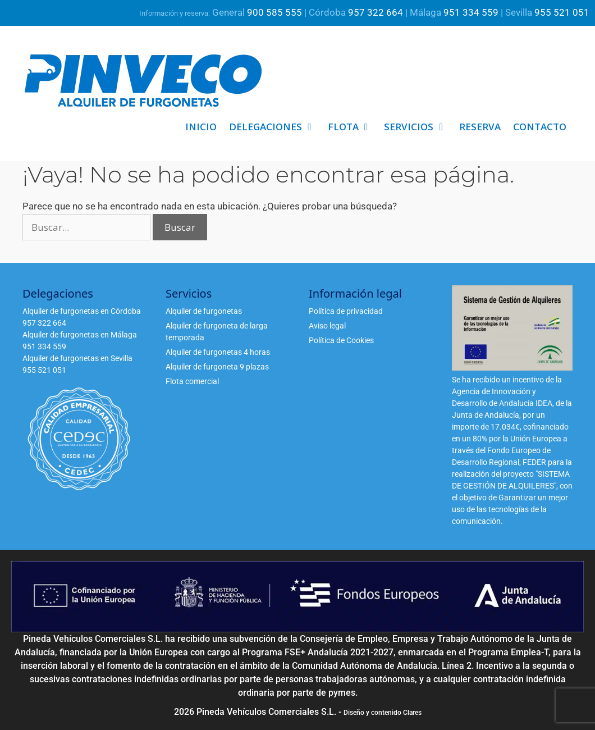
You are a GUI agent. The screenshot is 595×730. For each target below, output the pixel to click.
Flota (353, 127)
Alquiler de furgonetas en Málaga (79, 334)
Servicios (418, 127)
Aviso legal (327, 325)
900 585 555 (274, 12)
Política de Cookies (341, 340)
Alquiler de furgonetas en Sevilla (77, 358)
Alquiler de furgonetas (204, 311)
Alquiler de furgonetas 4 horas (218, 352)
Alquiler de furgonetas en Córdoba (81, 311)
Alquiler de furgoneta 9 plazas (217, 366)
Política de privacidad (346, 311)
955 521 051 (561, 12)
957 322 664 (375, 12)
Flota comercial (192, 381)
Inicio (201, 126)
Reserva (480, 126)
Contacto (539, 126)
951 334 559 (470, 12)
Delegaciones (275, 127)
